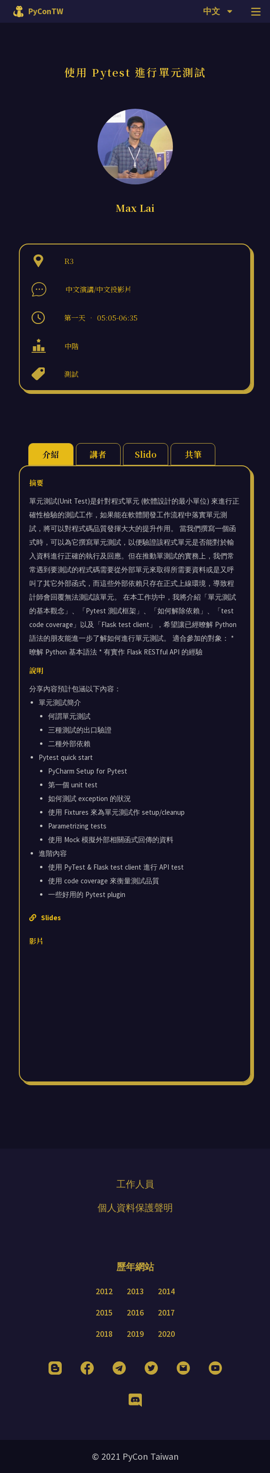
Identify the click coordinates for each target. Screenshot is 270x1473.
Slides (45, 917)
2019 (135, 1334)
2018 (104, 1334)
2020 (166, 1334)
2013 (135, 1291)
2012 (104, 1291)
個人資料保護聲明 (135, 1207)
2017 (166, 1312)
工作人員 (135, 1184)
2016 (135, 1312)
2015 (104, 1312)
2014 (166, 1291)
